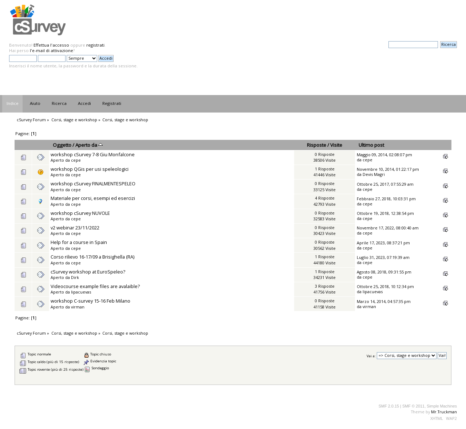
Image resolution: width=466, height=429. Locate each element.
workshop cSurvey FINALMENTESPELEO (93, 183)
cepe (76, 160)
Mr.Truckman (444, 411)
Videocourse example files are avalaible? (95, 286)
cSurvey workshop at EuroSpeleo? (88, 271)
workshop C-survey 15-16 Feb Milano (90, 301)
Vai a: (371, 355)
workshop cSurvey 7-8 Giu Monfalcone (93, 154)
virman (77, 307)
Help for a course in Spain (79, 242)
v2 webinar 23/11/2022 (75, 227)
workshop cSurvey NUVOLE (80, 213)
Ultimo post (371, 145)
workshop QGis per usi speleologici (90, 169)
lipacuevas (81, 292)
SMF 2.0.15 (389, 406)
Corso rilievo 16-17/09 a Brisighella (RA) (92, 256)
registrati (95, 45)
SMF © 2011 (413, 406)
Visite (336, 145)
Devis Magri (374, 174)
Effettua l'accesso (51, 45)
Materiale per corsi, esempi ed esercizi (93, 198)
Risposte (316, 145)
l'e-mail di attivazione (51, 50)
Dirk (75, 277)
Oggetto (62, 145)
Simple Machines (442, 406)
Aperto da (89, 145)
